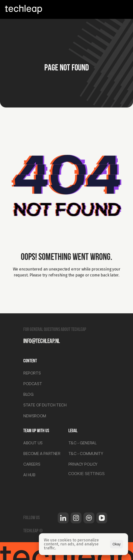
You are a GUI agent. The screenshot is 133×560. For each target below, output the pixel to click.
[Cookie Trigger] (86, 475)
